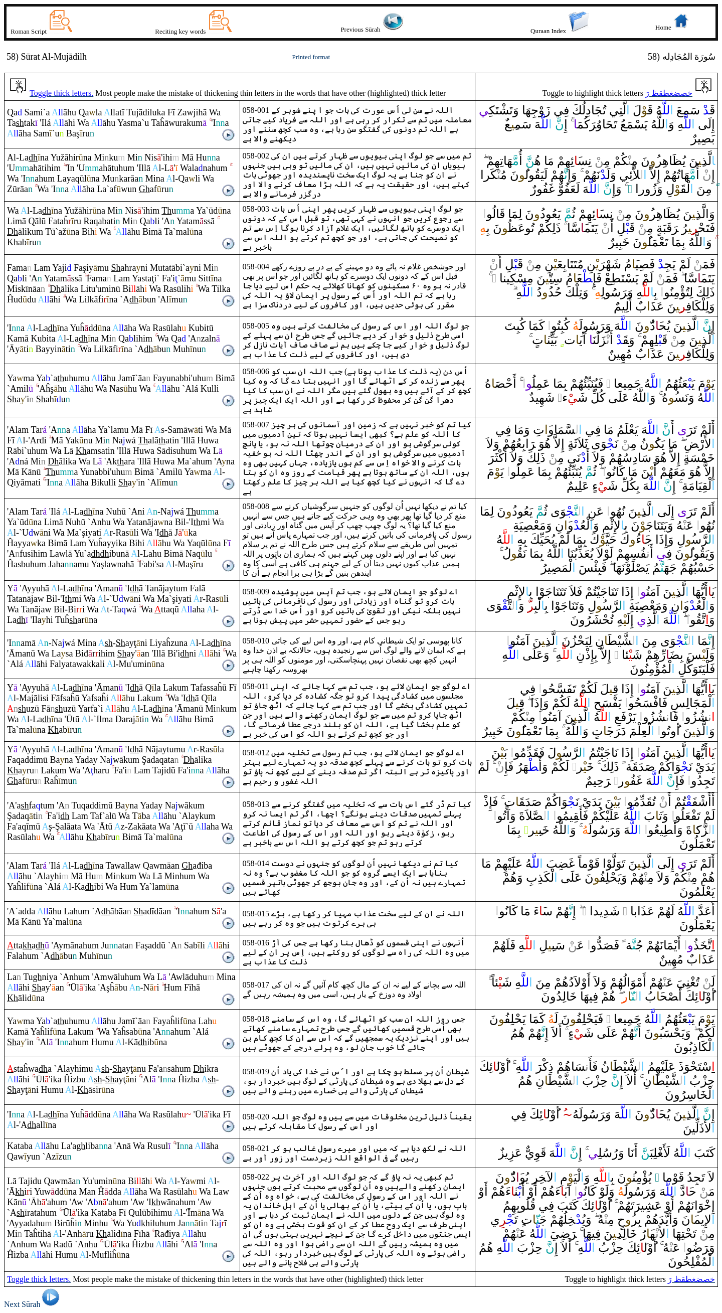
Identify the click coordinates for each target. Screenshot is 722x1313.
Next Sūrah (33, 1304)
